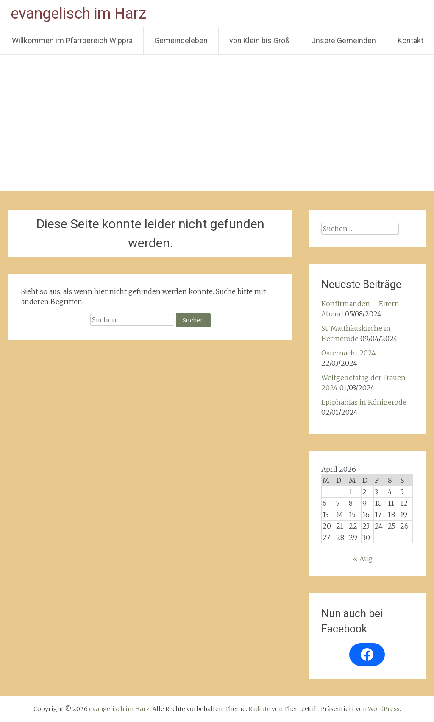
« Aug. (363, 558)
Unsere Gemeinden (343, 40)
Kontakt (410, 40)
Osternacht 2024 (348, 353)
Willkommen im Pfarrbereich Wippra (72, 40)
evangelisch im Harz (78, 13)
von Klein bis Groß (259, 40)
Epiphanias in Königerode (363, 402)
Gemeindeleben (181, 40)
